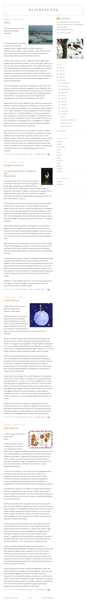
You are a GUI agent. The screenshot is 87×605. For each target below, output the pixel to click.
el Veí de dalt (61, 147)
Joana (58, 163)
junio (63, 98)
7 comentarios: (40, 154)
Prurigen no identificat (14, 165)
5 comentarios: (40, 589)
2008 (61, 77)
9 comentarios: (40, 417)
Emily (59, 150)
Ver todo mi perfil (64, 32)
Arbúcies (59, 141)
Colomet (59, 181)
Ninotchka (60, 184)
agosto (63, 92)
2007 (61, 80)
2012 (61, 68)
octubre (63, 86)
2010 (61, 71)
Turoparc (59, 169)
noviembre (64, 83)
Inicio (30, 598)
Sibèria (7, 22)
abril (62, 105)
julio (62, 95)
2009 (61, 74)
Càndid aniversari (11, 300)
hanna (59, 158)
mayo (63, 102)
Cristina (59, 144)
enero (63, 114)
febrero (63, 111)
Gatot (58, 152)
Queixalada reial (11, 428)
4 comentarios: (40, 289)
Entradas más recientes (11, 598)
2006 (61, 131)
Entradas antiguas (47, 598)
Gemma (59, 155)
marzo (63, 108)
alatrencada (44, 10)
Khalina (59, 166)
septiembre (64, 89)
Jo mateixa (60, 160)
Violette (59, 171)
